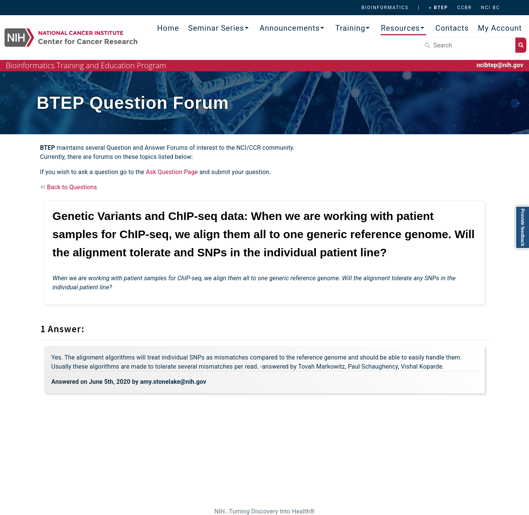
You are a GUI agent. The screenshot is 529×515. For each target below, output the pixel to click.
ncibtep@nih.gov (500, 65)
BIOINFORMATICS (384, 7)
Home (168, 28)
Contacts (452, 28)
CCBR (464, 7)
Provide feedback (522, 227)
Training (350, 28)
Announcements (290, 28)
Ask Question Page (172, 172)
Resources (400, 28)
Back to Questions (68, 187)
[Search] (468, 45)
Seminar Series (216, 28)
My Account (500, 28)
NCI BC (490, 7)
